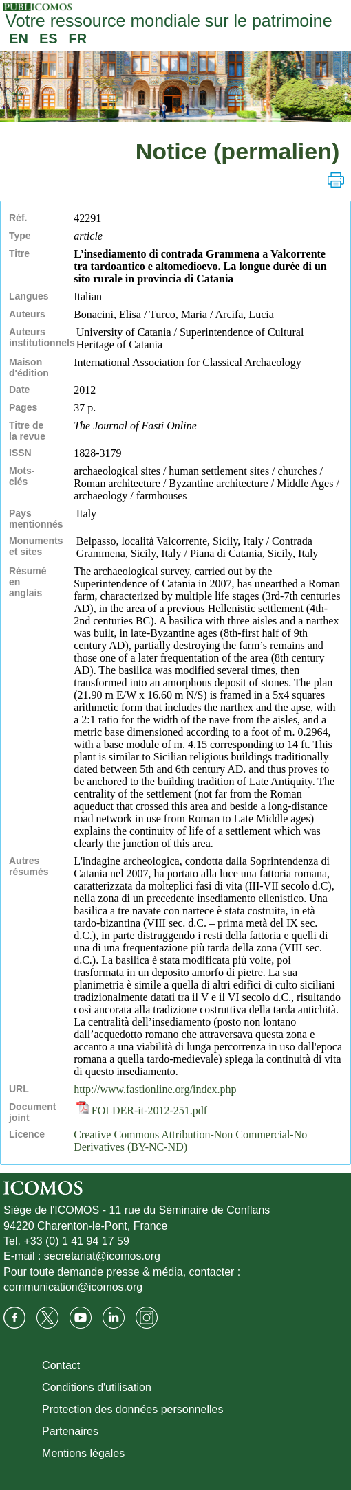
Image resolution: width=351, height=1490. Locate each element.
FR (78, 38)
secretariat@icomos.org (102, 1256)
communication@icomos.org (72, 1287)
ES (48, 38)
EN (18, 38)
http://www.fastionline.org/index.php (155, 1089)
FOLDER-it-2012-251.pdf (141, 1110)
